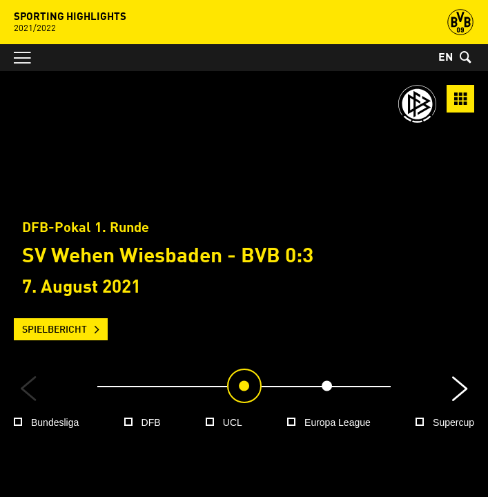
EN (445, 58)
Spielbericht (54, 330)
